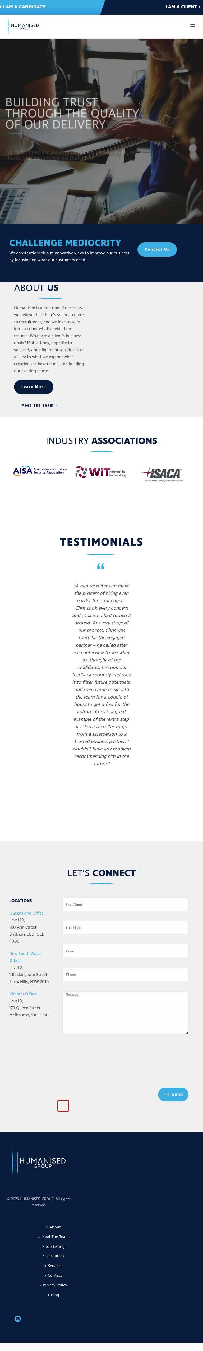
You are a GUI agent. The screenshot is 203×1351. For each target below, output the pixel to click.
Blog (53, 1303)
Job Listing (53, 1254)
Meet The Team (53, 1245)
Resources (53, 1264)
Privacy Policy (53, 1293)
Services (53, 1274)
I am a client (182, 7)
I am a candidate (22, 7)
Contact (53, 1283)
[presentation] (84, 1071)
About (53, 1235)
